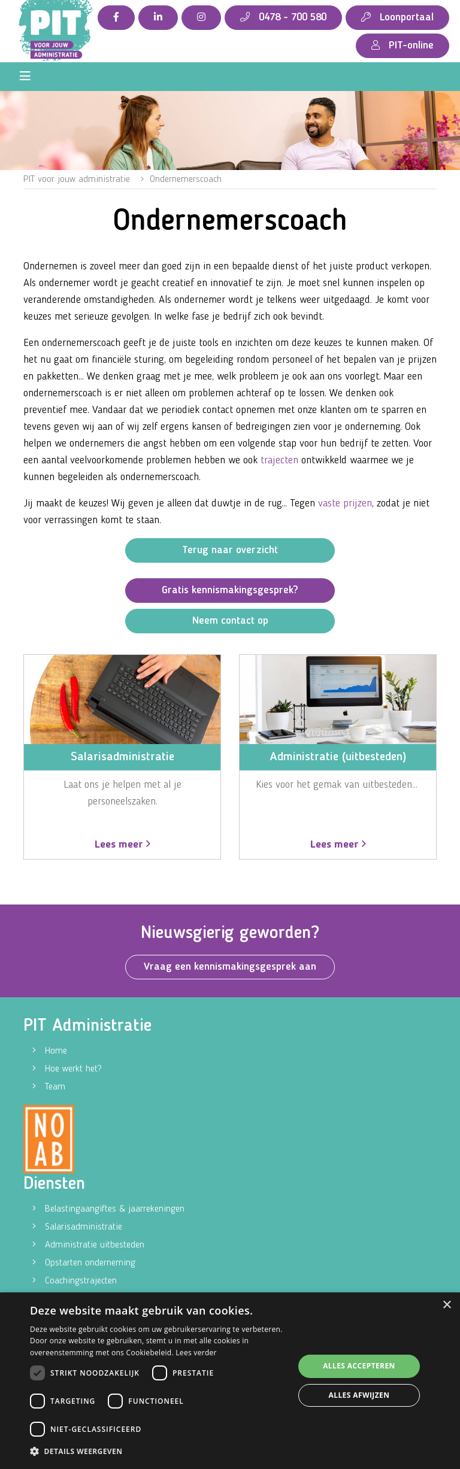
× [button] (446, 1305)
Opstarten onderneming (90, 1263)
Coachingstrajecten (81, 1281)
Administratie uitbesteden (94, 1245)
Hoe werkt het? (73, 1069)
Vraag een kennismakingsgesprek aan (230, 966)
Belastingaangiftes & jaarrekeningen (114, 1209)
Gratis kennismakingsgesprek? (230, 590)
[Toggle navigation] (25, 76)
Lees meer (122, 844)
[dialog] (230, 1380)
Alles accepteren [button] (359, 1366)
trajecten (279, 460)
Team (55, 1087)
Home (56, 1051)
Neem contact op (230, 620)
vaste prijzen (345, 503)
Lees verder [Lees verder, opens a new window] (196, 1352)
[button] (158, 1451)
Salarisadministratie (83, 1227)
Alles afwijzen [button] (359, 1395)
